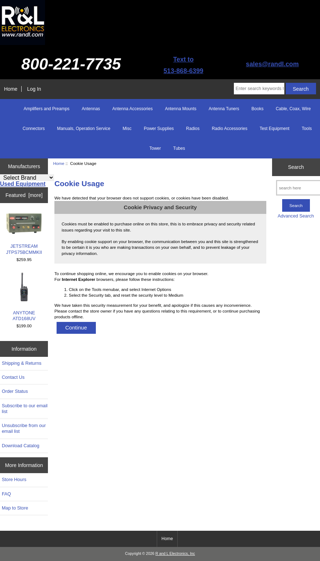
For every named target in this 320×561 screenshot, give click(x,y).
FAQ (6, 494)
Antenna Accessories (132, 108)
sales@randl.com (272, 64)
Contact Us (13, 377)
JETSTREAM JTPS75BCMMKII (24, 234)
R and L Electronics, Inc (175, 554)
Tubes (179, 148)
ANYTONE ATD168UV (24, 297)
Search (296, 167)
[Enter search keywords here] (259, 88)
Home (10, 89)
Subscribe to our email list (25, 408)
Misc (127, 128)
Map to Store (15, 508)
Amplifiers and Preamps (46, 108)
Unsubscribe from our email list (24, 428)
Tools (307, 128)
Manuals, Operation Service (83, 128)
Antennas (91, 108)
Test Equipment (274, 128)
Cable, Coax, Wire (293, 108)
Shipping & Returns (21, 363)
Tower (155, 148)
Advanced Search (295, 216)
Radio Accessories (230, 128)
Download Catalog (20, 445)
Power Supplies (159, 128)
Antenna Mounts (180, 108)
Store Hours (14, 479)
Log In (34, 89)
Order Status (15, 391)
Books (257, 108)
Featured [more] (24, 195)
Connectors (34, 128)
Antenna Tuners (224, 108)
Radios (192, 128)
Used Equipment (22, 184)
